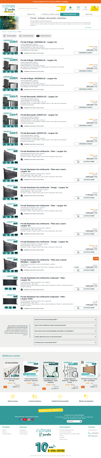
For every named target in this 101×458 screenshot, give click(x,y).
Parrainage (61, 437)
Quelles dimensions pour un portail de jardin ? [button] (48, 337)
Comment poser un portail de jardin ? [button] (46, 342)
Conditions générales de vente (66, 430)
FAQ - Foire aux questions (65, 432)
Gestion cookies (63, 439)
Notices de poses (24, 432)
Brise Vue (31, 14)
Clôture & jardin (42, 455)
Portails (19, 31)
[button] (99, 375)
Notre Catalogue (23, 433)
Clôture (12, 14)
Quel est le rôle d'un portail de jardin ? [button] (46, 319)
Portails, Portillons (50, 14)
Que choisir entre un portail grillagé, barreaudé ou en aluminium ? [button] (54, 331)
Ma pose (89, 14)
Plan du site (68, 455)
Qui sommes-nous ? (92, 430)
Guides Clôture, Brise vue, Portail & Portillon (69, 433)
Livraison (61, 435)
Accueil (4, 31)
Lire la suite (88, 27)
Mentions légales (61, 455)
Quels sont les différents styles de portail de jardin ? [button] (50, 325)
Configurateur (70, 14)
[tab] (65, 319)
